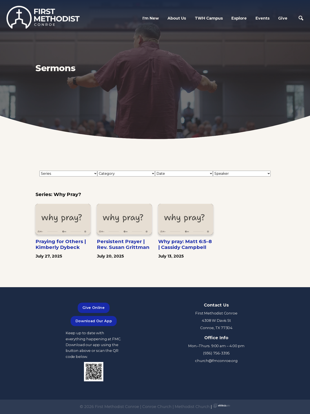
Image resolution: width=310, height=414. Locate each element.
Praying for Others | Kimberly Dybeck (61, 244)
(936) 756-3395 (216, 353)
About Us (176, 18)
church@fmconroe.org (216, 360)
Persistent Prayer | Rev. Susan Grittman (123, 244)
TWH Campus (209, 18)
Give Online (93, 307)
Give (282, 18)
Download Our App (93, 321)
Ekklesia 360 (221, 405)
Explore (239, 18)
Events (263, 18)
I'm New (151, 18)
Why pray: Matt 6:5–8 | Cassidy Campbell (185, 244)
